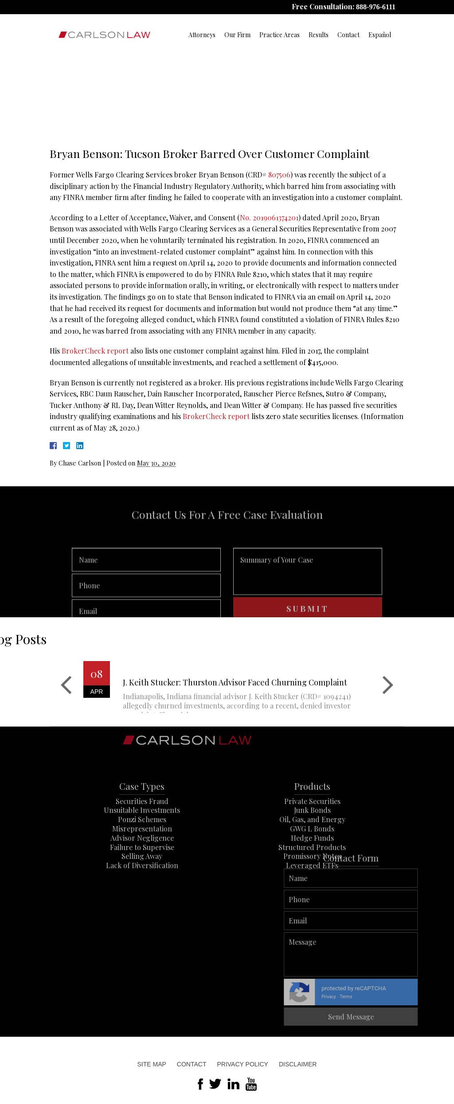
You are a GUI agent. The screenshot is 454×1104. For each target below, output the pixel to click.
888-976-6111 (375, 7)
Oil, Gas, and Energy (312, 847)
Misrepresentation (142, 856)
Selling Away (141, 884)
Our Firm (237, 35)
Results (319, 35)
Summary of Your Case (307, 593)
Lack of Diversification (142, 893)
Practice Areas (279, 35)
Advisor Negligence (142, 865)
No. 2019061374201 (269, 217)
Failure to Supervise (142, 875)
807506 (279, 174)
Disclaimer (298, 1064)
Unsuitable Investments (142, 837)
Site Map (151, 1064)
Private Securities (312, 829)
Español (379, 35)
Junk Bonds (312, 837)
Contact (348, 35)
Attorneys (201, 35)
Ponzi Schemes (142, 847)
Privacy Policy (242, 1064)
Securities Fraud (142, 829)
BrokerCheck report (95, 350)
